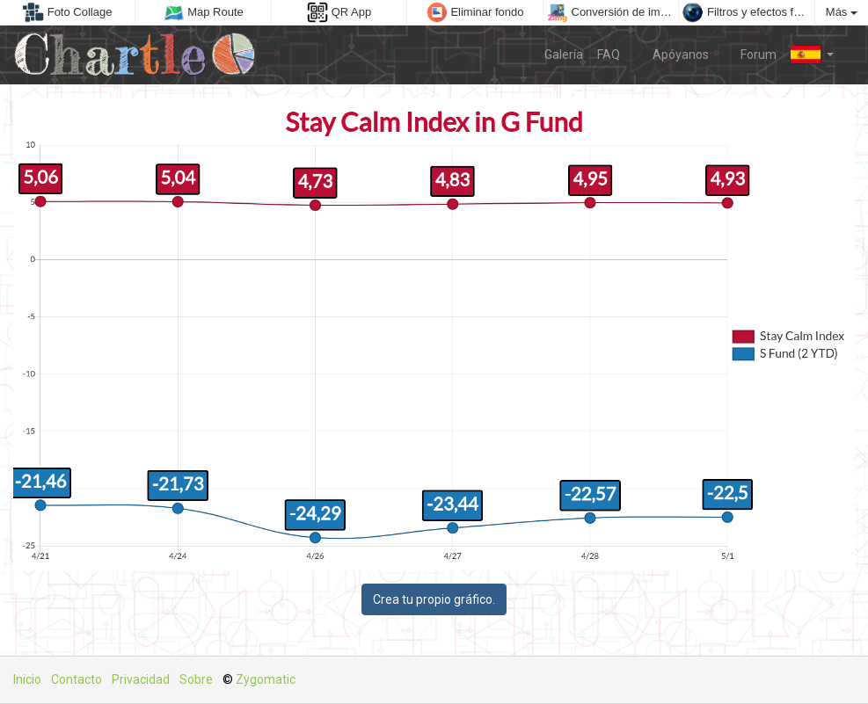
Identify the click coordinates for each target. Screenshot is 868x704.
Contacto (76, 679)
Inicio (27, 679)
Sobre (196, 679)
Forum (750, 54)
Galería (563, 54)
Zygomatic (265, 679)
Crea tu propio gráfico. (434, 599)
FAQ (608, 54)
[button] (812, 54)
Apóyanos (671, 54)
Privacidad (141, 679)
